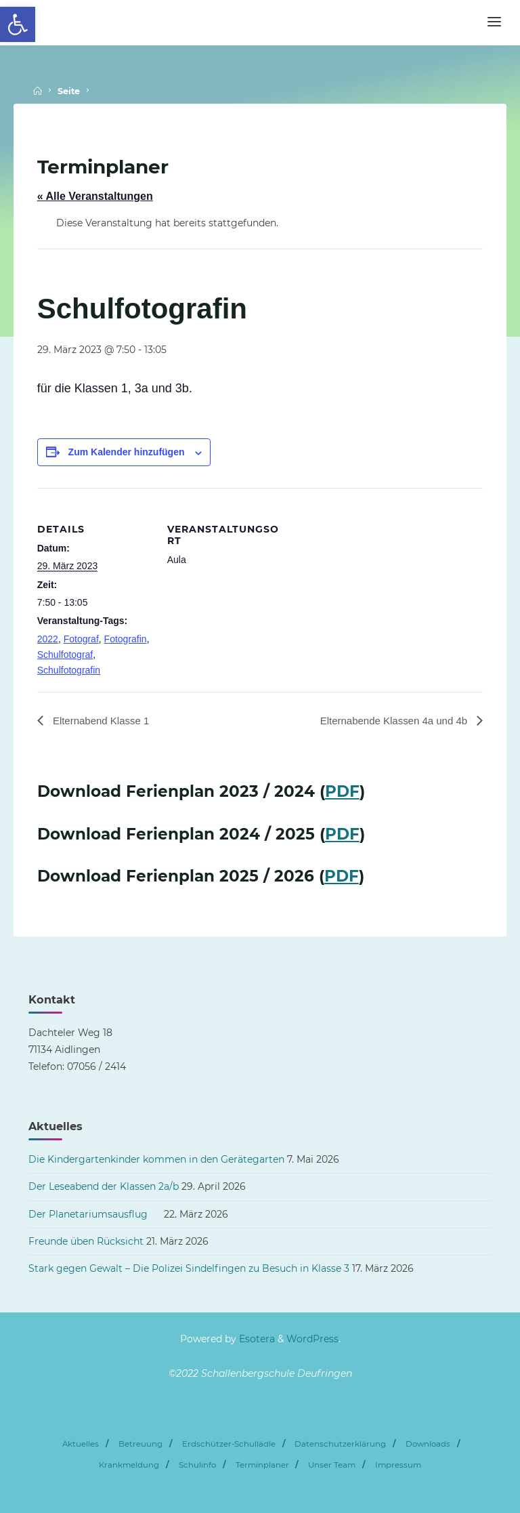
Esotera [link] (255, 1339)
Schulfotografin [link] (68, 670)
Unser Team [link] (331, 1465)
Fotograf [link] (81, 639)
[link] (17, 24)
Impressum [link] (398, 1465)
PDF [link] (342, 792)
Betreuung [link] (140, 1444)
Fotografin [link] (125, 639)
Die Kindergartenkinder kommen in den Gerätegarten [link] (156, 1160)
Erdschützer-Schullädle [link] (229, 1444)
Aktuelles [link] (80, 1444)
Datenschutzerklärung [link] (340, 1444)
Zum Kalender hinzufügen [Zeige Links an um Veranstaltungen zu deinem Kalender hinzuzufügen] (126, 452)
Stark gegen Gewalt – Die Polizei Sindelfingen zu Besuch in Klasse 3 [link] (188, 1269)
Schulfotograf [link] (65, 654)
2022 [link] (47, 639)
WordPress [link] (312, 1339)
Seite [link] (69, 91)
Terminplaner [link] (262, 1465)
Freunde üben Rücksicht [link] (86, 1241)
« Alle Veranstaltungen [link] (95, 196)
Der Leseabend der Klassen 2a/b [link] (103, 1187)
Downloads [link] (428, 1444)
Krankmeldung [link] (129, 1465)
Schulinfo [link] (197, 1465)
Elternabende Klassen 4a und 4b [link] (390, 720)
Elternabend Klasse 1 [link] (103, 720)
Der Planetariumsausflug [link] (94, 1214)
